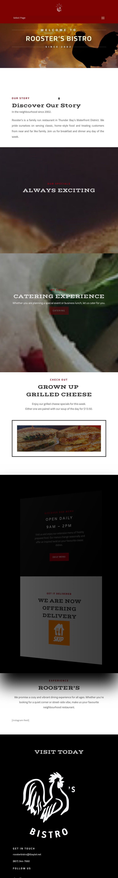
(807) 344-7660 (21, 861)
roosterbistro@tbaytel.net (27, 854)
